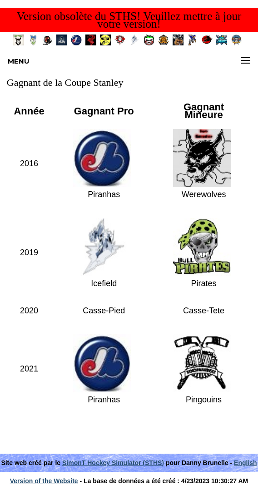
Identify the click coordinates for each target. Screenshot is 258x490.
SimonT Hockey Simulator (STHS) (113, 462)
